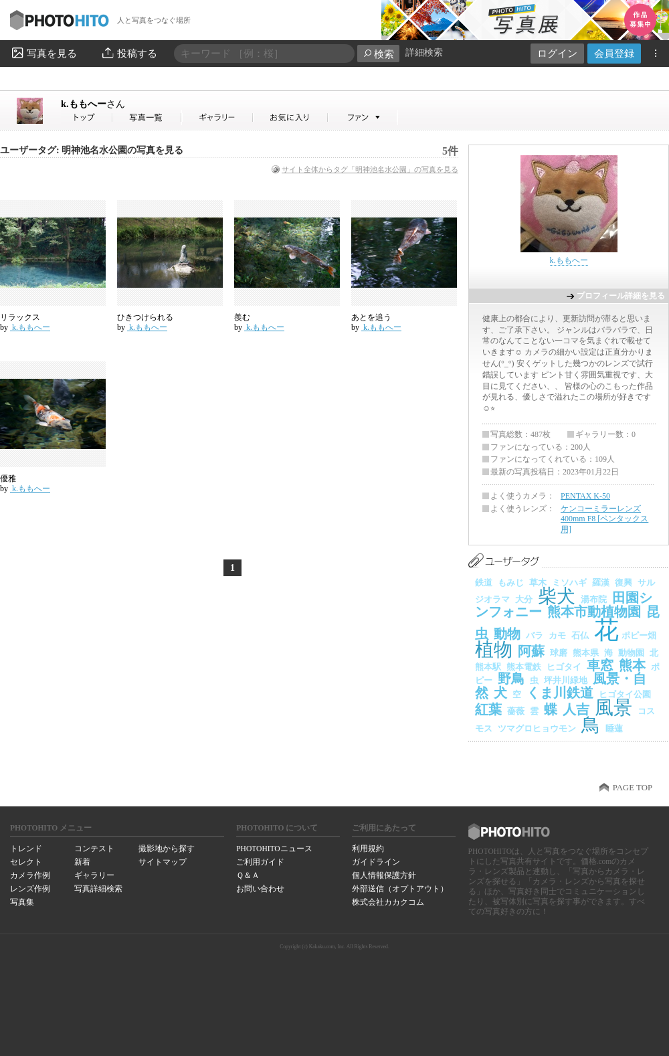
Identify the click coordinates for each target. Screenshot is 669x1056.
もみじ (511, 583)
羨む (242, 317)
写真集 (22, 902)
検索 (378, 54)
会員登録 (614, 53)
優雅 (8, 478)
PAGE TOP (632, 787)
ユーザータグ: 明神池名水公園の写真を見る (91, 150)
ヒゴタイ (564, 667)
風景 (613, 707)
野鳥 (511, 678)
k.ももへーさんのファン (363, 117)
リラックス (20, 317)
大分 (524, 599)
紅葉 (488, 709)
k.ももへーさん (87, 117)
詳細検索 (424, 53)
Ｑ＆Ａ (248, 875)
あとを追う (371, 317)
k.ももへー (93, 103)
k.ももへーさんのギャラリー (218, 117)
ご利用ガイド (260, 862)
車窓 (600, 665)
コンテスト (94, 849)
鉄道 (483, 583)
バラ (534, 635)
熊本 (632, 665)
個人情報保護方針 (384, 875)
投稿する (128, 53)
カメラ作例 (30, 875)
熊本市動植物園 (594, 611)
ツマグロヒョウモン (537, 728)
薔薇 (515, 711)
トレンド (26, 849)
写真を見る (43, 53)
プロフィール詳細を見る (621, 295)
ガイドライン (376, 862)
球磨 (558, 653)
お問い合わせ (260, 889)
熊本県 (586, 653)
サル (646, 583)
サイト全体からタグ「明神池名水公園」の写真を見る (370, 169)
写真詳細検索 (98, 889)
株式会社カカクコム (388, 902)
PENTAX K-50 (585, 496)
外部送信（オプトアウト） (400, 889)
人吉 (576, 709)
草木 (538, 583)
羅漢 (600, 583)
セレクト (26, 862)
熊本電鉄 (523, 667)
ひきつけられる (145, 317)
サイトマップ (162, 862)
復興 (623, 583)
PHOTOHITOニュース (274, 849)
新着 (82, 862)
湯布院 (594, 599)
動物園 (631, 653)
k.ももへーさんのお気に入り (290, 117)
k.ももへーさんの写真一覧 (147, 117)
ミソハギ (569, 583)
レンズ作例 (30, 889)
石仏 (580, 635)
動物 (507, 633)
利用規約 (368, 849)
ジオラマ (492, 599)
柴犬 (556, 596)
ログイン (557, 53)
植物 (493, 649)
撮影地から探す (166, 849)
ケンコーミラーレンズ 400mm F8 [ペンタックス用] (604, 519)
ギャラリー (94, 875)
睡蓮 (614, 728)
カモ (557, 635)
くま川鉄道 (560, 692)
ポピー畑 (639, 635)
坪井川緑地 (565, 680)
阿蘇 (531, 651)
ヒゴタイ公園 (625, 694)
